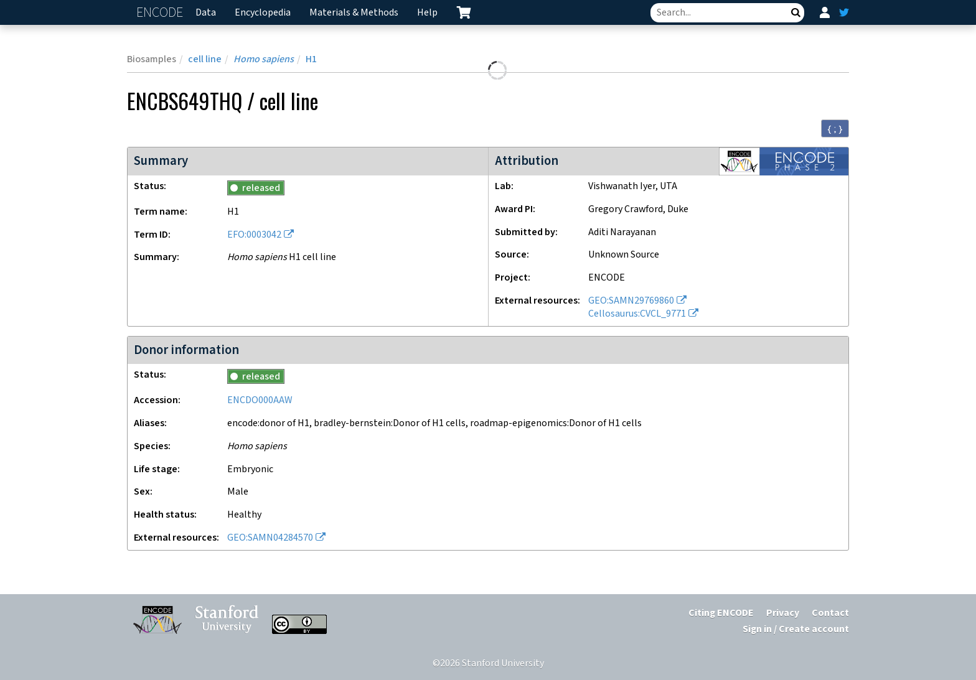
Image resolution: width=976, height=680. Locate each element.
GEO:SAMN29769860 (631, 300)
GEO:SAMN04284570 (270, 537)
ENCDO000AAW (260, 400)
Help (427, 12)
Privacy (782, 613)
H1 (311, 59)
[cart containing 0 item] (464, 12)
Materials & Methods (353, 12)
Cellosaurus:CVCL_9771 (637, 313)
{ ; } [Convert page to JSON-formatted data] (835, 128)
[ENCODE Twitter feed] (844, 12)
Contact (830, 613)
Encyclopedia (263, 12)
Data (205, 12)
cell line (205, 59)
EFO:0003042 (254, 234)
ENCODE (161, 13)
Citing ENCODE (721, 613)
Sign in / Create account (796, 629)
